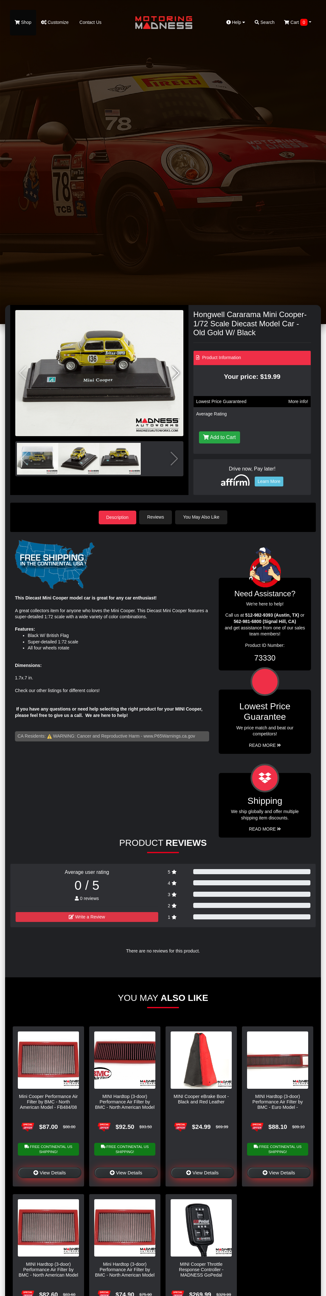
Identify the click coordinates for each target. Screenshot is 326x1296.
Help (235, 22)
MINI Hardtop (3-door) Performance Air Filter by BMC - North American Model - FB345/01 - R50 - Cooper (48, 1272)
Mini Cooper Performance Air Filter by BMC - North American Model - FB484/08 (48, 1102)
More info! (298, 401)
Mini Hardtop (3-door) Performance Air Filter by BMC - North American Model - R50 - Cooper (124, 1272)
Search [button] (264, 22)
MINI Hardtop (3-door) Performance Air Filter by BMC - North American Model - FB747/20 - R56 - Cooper (124, 1104)
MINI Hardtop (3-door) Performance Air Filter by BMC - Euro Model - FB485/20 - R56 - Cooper (277, 1104)
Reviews (156, 517)
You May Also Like (202, 517)
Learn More (269, 481)
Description (117, 517)
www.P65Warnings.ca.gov (169, 735)
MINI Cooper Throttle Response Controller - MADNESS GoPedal (201, 1269)
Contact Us (90, 22)
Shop (23, 22)
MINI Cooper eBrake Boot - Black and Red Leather (201, 1099)
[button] (176, 373)
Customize (55, 22)
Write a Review (87, 916)
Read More (265, 745)
